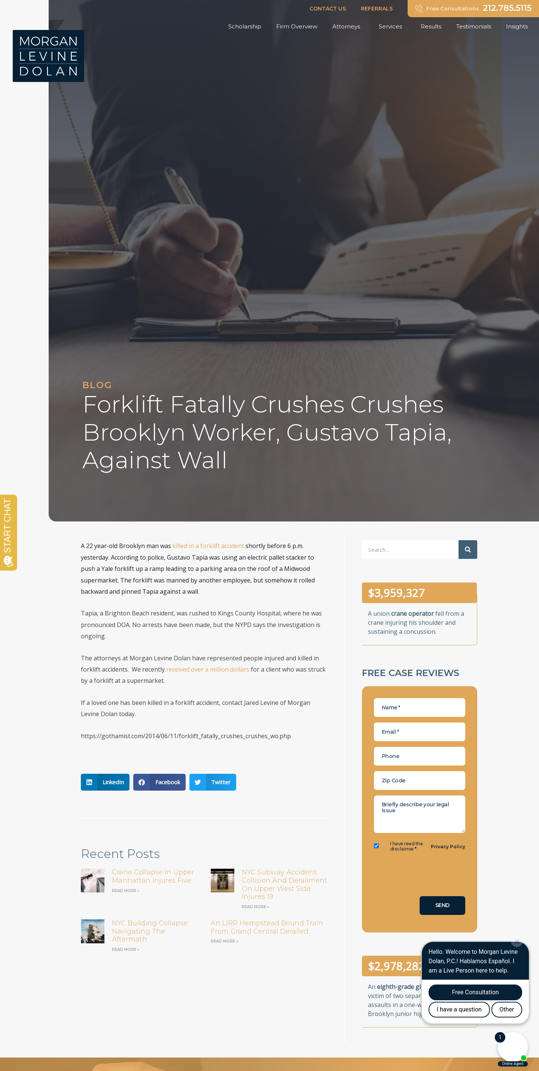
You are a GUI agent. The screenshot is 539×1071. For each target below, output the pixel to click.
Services (392, 26)
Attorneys (348, 26)
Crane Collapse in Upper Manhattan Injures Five (153, 876)
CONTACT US (328, 8)
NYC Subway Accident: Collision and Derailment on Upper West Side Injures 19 (284, 884)
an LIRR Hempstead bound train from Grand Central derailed (267, 927)
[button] (105, 782)
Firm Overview (296, 26)
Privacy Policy (448, 846)
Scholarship (244, 26)
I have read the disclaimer (406, 846)
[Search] (468, 549)
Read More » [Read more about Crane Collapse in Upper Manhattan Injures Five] (125, 890)
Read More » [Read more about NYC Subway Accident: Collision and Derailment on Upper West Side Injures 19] (255, 906)
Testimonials (473, 26)
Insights (519, 26)
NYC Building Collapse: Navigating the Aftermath (150, 931)
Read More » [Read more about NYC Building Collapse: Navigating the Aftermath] (125, 949)
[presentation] (431, 876)
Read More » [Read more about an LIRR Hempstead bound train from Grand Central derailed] (224, 941)
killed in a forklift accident (208, 546)
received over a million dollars (207, 669)
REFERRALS (377, 8)
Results (431, 26)
